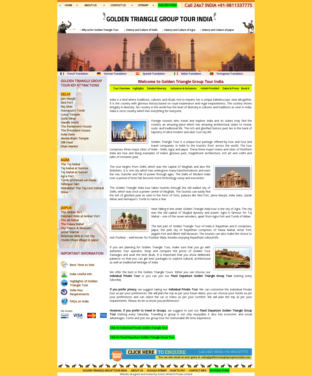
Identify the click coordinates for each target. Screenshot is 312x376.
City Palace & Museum (76, 228)
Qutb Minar (68, 118)
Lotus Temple (70, 114)
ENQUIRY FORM (167, 5)
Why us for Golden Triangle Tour (100, 30)
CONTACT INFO (199, 370)
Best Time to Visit (82, 265)
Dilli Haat (67, 142)
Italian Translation (191, 73)
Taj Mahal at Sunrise (74, 168)
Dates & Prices (230, 88)
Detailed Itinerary (156, 88)
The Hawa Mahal (72, 224)
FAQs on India (79, 301)
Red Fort (67, 102)
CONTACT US (118, 5)
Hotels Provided (210, 88)
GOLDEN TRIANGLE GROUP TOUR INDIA (105, 370)
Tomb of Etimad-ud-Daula (78, 180)
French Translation (77, 73)
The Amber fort (71, 212)
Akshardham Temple (75, 138)
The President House (75, 130)
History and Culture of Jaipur (218, 30)
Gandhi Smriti (70, 122)
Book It (245, 88)
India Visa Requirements (79, 292)
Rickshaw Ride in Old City (78, 236)
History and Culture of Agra (179, 30)
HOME (68, 5)
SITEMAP (143, 5)
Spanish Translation (154, 73)
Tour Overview (121, 88)
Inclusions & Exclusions (183, 88)
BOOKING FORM (219, 370)
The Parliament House (76, 126)
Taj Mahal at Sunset (74, 172)
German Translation (115, 73)
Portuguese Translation (230, 73)
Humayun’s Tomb (73, 110)
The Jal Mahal (70, 220)
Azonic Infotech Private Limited (175, 374)
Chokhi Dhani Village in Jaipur (80, 240)
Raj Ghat (66, 106)
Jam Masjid (68, 98)
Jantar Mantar (70, 232)
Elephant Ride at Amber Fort (80, 216)
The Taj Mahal (70, 164)
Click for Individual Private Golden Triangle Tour (138, 327)
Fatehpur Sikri (70, 184)
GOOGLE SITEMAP (157, 370)
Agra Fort (67, 176)
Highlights (138, 88)
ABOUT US (90, 5)
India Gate (68, 134)
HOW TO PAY (177, 370)
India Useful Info (81, 274)
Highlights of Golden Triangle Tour (84, 283)
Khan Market (69, 146)
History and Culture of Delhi (141, 30)
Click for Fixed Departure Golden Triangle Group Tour (142, 337)
